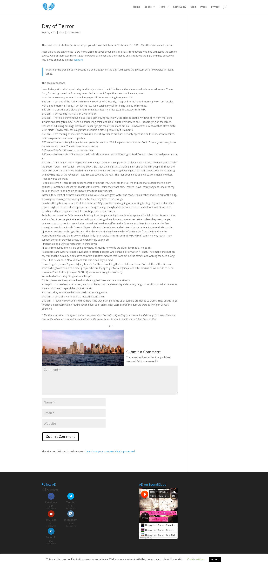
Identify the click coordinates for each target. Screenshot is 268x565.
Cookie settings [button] (196, 559)
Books (148, 7)
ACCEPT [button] (215, 559)
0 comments (74, 32)
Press (203, 7)
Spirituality (179, 7)
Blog (193, 7)
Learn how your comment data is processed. (110, 451)
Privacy (215, 7)
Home (136, 7)
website (78, 59)
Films (162, 7)
